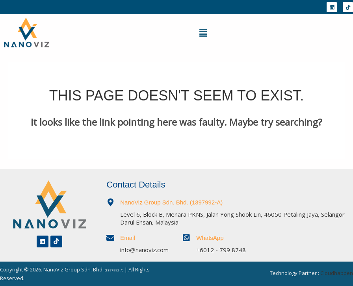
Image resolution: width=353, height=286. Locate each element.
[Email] (110, 238)
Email (127, 237)
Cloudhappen (336, 273)
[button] (203, 32)
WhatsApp (209, 237)
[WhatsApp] (186, 238)
